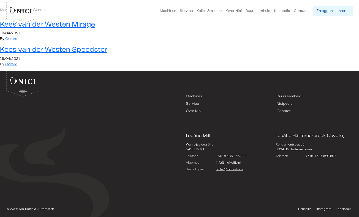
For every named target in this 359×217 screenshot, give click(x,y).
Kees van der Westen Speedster (53, 49)
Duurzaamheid (257, 11)
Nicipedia (282, 11)
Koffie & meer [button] (208, 11)
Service (186, 11)
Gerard (11, 39)
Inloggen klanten (331, 11)
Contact (301, 11)
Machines (168, 11)
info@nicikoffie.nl (228, 162)
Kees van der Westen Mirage (47, 24)
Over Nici (234, 11)
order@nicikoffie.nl (229, 169)
